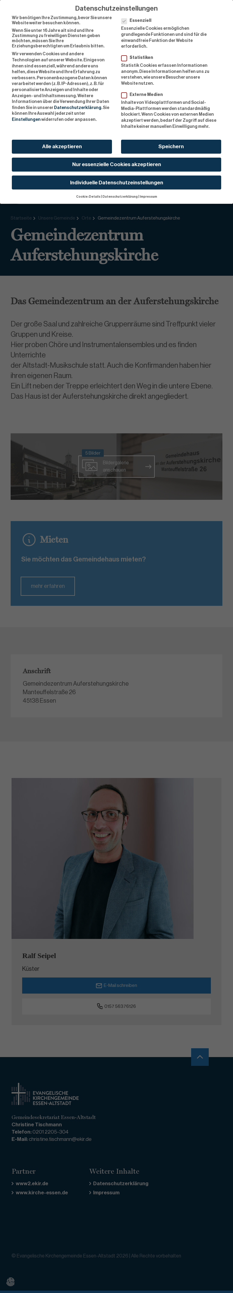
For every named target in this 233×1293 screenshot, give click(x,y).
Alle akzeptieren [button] (62, 142)
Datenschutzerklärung (77, 103)
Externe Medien (144, 91)
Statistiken (139, 53)
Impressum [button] (148, 192)
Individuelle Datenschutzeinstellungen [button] (116, 178)
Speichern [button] (171, 142)
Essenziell (138, 16)
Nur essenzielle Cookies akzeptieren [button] (116, 160)
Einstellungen (26, 115)
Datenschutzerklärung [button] (120, 192)
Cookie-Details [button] (88, 192)
